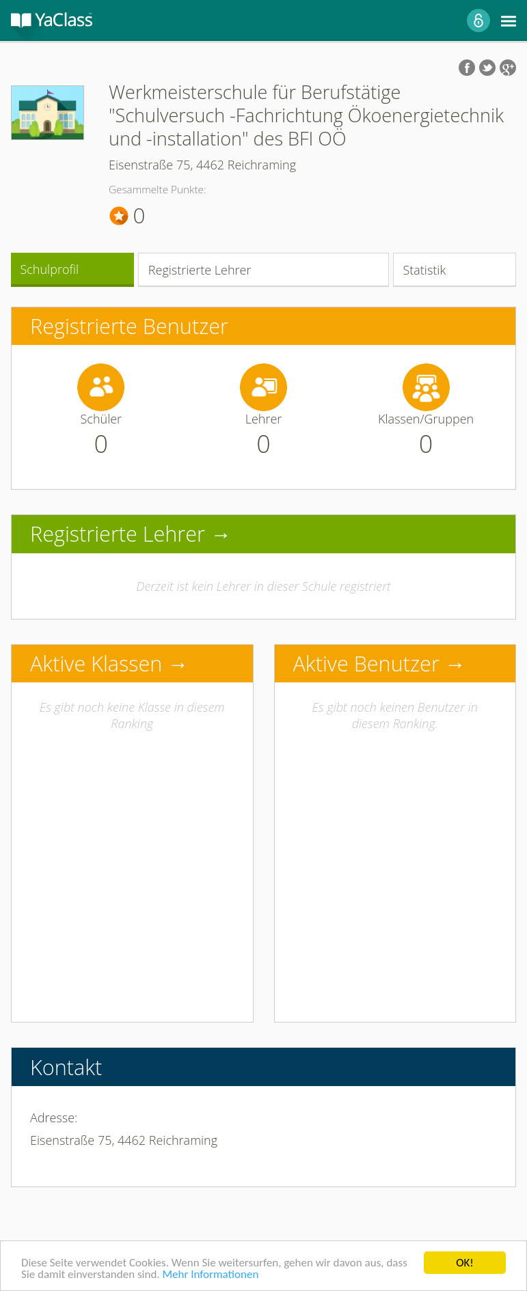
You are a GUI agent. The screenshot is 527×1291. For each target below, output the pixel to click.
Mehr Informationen (210, 1275)
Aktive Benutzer (366, 663)
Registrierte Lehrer (200, 270)
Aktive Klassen (96, 663)
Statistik (424, 270)
